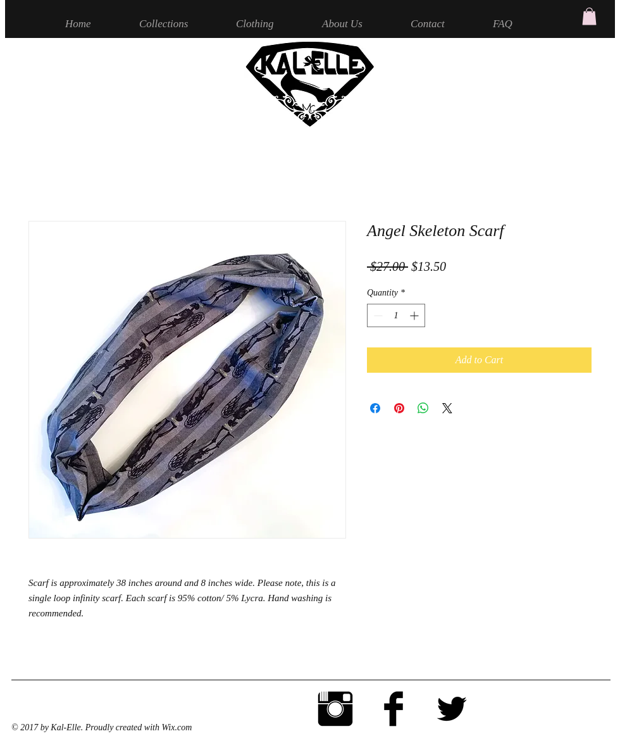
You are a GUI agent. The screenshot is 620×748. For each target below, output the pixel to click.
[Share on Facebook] (375, 408)
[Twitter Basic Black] (451, 708)
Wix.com (176, 727)
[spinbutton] (396, 315)
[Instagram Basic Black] (335, 708)
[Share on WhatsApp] (423, 408)
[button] (589, 16)
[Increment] (415, 315)
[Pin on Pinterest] (399, 408)
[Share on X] (447, 408)
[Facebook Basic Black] (393, 708)
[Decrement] (377, 315)
